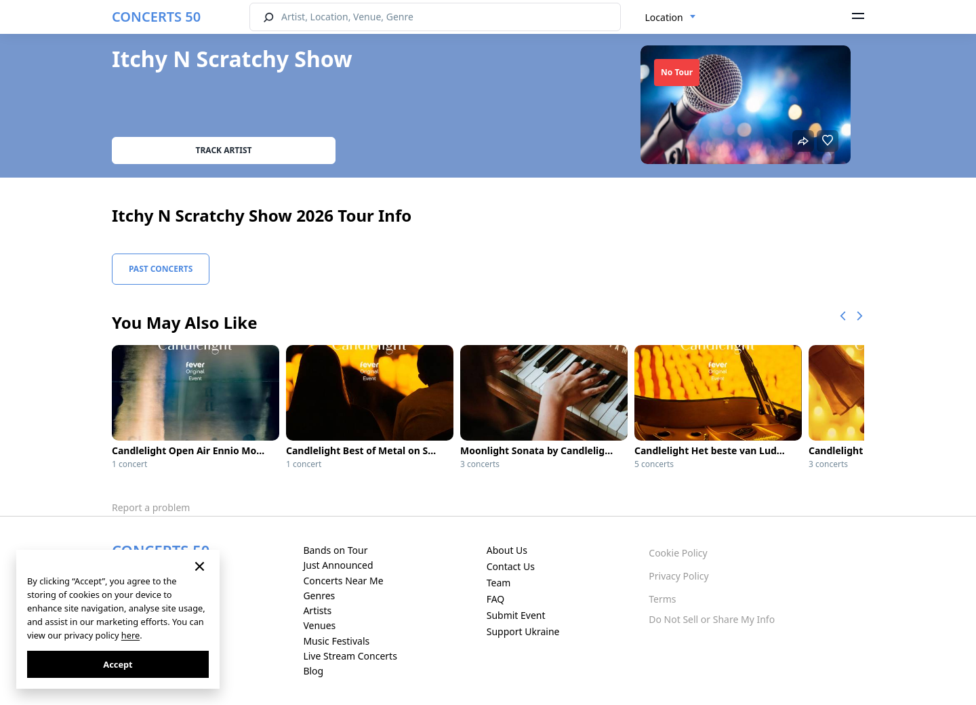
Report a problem (151, 507)
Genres (319, 595)
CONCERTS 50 (156, 16)
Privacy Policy (678, 575)
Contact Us (511, 566)
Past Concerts (160, 269)
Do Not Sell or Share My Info (712, 619)
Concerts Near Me (343, 580)
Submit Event (516, 615)
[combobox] (670, 17)
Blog (313, 670)
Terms (662, 598)
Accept (117, 664)
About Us (507, 550)
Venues (319, 625)
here (130, 635)
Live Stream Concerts (349, 655)
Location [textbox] (664, 17)
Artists (317, 610)
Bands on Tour (335, 550)
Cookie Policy (678, 552)
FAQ (496, 598)
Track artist (224, 150)
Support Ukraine (523, 631)
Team (499, 582)
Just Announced (338, 565)
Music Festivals (336, 640)
